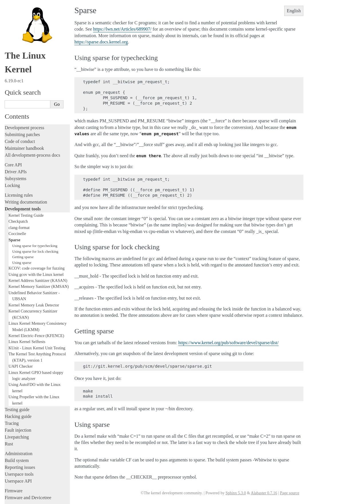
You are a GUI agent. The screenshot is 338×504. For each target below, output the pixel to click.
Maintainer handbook (24, 97)
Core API (13, 113)
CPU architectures (21, 456)
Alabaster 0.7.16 (264, 493)
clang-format (19, 176)
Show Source (17, 498)
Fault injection (18, 379)
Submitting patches (22, 83)
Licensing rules (19, 144)
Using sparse (21, 212)
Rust (9, 393)
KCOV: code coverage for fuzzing (37, 217)
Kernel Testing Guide (26, 164)
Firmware (13, 439)
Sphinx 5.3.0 (236, 493)
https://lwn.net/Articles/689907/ (122, 29)
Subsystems (15, 127)
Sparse (14, 189)
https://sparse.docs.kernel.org (101, 41)
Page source (289, 493)
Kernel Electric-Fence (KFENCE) (36, 284)
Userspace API (18, 430)
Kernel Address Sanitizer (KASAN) (38, 229)
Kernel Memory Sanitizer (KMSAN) (39, 235)
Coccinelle (17, 182)
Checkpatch (18, 170)
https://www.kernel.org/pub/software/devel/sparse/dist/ (228, 342)
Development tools (23, 158)
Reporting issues (20, 416)
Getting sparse (23, 206)
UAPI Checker (21, 315)
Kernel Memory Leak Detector (34, 254)
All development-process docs (32, 104)
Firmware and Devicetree (28, 446)
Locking (12, 134)
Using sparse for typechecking (35, 195)
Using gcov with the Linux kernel (36, 223)
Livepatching (17, 386)
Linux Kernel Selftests (27, 290)
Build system (17, 409)
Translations (16, 475)
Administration (18, 402)
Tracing (12, 372)
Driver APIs (16, 120)
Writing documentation (26, 151)
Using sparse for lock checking (35, 200)
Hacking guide (18, 365)
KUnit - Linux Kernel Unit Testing (37, 297)
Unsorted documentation (27, 466)
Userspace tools (19, 423)
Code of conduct (20, 90)
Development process (24, 76)
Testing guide (17, 358)
